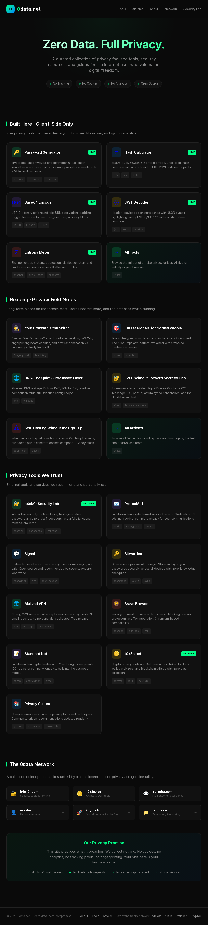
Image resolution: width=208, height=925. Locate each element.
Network (171, 9)
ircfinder (181, 916)
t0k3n (168, 916)
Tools (122, 9)
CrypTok (196, 916)
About (154, 9)
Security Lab (192, 9)
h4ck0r (156, 916)
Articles (137, 9)
